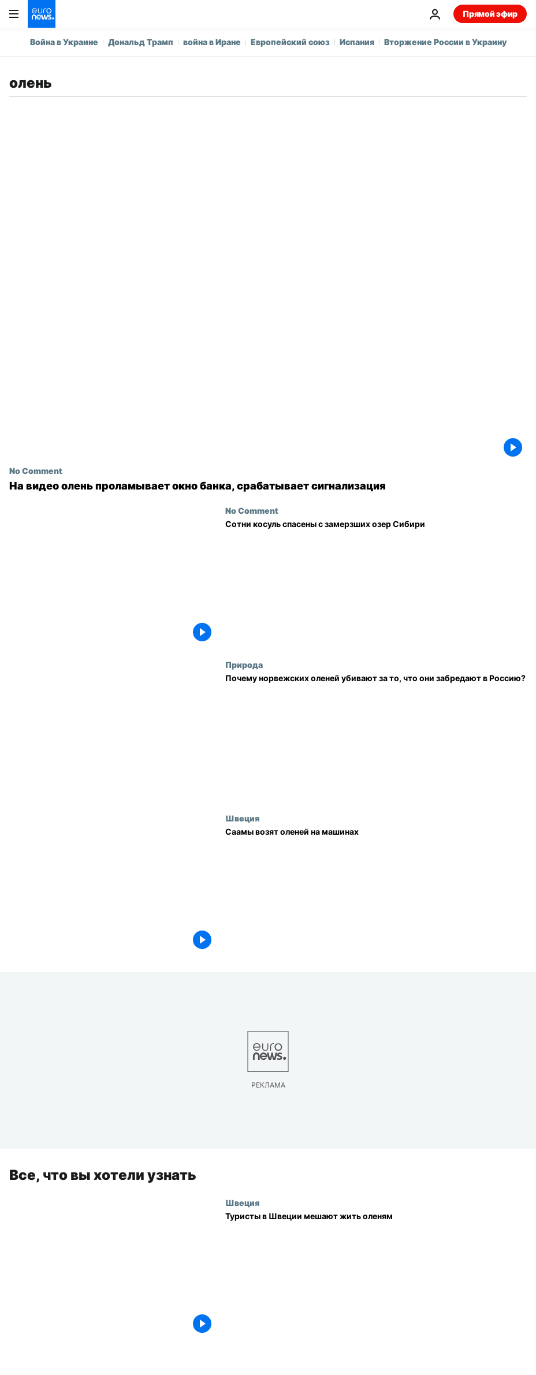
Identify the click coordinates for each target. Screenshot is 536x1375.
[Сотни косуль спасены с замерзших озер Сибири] (376, 583)
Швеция (242, 818)
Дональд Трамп (140, 42)
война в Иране (212, 42)
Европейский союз (290, 42)
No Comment (35, 470)
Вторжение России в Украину (445, 42)
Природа (244, 664)
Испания (357, 42)
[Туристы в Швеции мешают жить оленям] (376, 1275)
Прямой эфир (490, 13)
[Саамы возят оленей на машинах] (376, 890)
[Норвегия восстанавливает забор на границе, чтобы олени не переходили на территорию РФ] (376, 737)
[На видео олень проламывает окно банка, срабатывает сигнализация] (268, 486)
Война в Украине (64, 42)
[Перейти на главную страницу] (41, 14)
